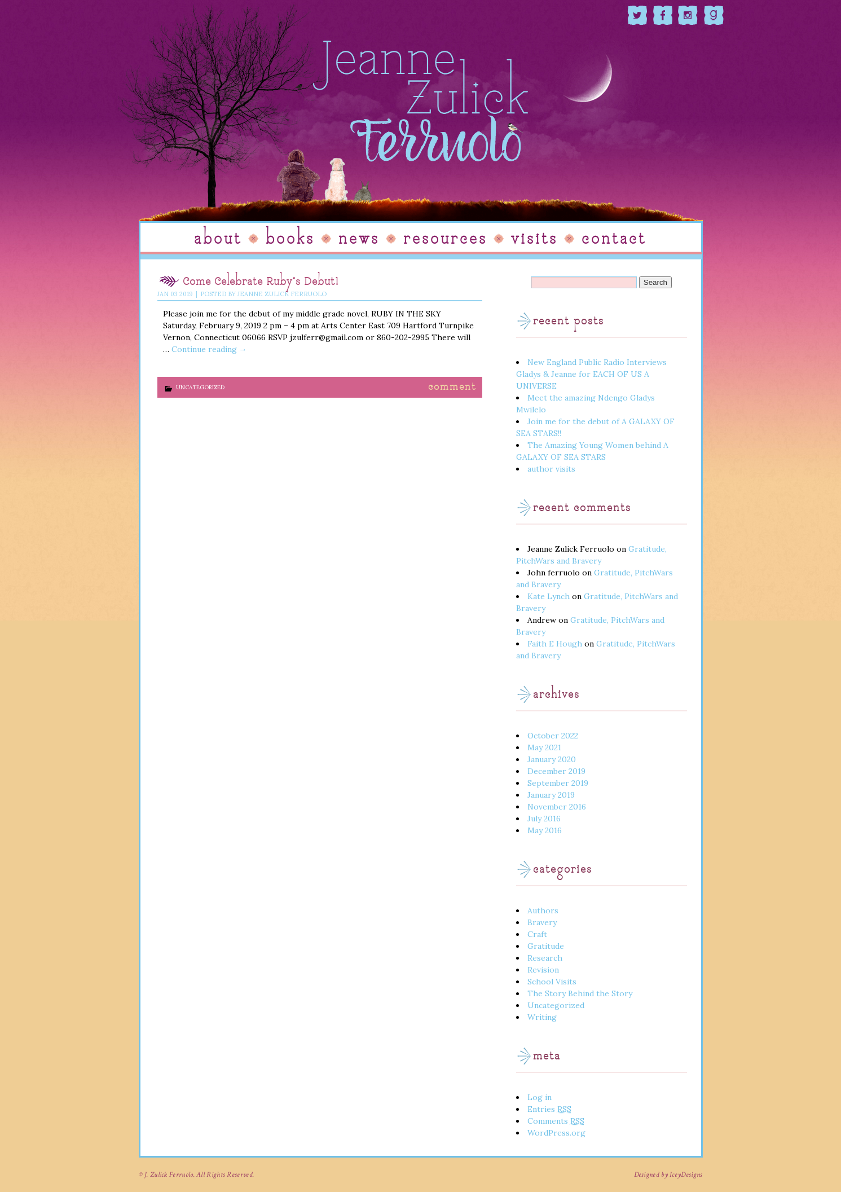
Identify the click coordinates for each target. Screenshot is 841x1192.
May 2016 (544, 830)
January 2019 (551, 795)
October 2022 (552, 736)
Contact (614, 239)
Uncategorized (200, 387)
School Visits (551, 982)
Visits (534, 239)
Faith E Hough (554, 644)
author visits (551, 469)
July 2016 (544, 818)
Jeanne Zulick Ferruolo (282, 294)
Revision (543, 970)
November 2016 (556, 807)
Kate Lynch (548, 596)
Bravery (542, 922)
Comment (452, 387)
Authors (542, 910)
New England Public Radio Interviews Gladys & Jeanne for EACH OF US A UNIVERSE (591, 374)
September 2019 (557, 783)
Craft (537, 934)
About (218, 239)
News (359, 239)
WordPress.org (556, 1133)
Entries (549, 1109)
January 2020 (551, 759)
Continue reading (209, 349)
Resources (445, 239)
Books (290, 239)
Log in (539, 1097)
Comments (555, 1121)
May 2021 (544, 747)
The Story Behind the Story (579, 993)
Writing (542, 1017)
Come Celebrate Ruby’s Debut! (261, 282)
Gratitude (545, 946)
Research (544, 958)
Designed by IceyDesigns (668, 1175)
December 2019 (556, 771)
